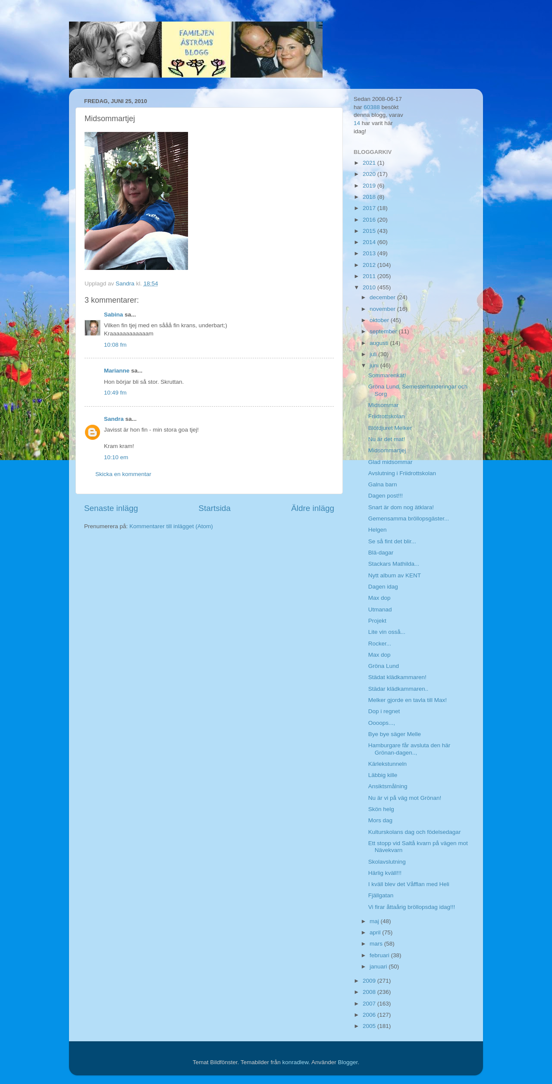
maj (375, 921)
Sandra (114, 419)
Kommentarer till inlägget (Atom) (171, 526)
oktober (380, 320)
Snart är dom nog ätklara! (401, 507)
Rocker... (379, 643)
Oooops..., (381, 723)
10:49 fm (115, 392)
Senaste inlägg (111, 508)
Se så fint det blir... (392, 541)
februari (380, 955)
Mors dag (380, 820)
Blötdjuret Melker (390, 428)
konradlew (295, 1062)
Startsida (214, 508)
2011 (370, 276)
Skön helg (381, 809)
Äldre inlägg (312, 508)
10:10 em (116, 457)
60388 (372, 107)
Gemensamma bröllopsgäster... (408, 518)
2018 (370, 197)
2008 (370, 992)
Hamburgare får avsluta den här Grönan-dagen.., (409, 748)
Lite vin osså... (386, 632)
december (383, 297)
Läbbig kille (383, 775)
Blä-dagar (381, 552)
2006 (370, 1015)
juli (374, 354)
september (384, 331)
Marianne (116, 370)
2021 (370, 163)
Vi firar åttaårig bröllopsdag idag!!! (411, 907)
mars (377, 943)
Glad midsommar (390, 462)
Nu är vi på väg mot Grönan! (405, 798)
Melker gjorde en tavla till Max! (407, 700)
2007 (370, 1003)
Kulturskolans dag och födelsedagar (414, 832)
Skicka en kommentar (123, 474)
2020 (370, 174)
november (383, 309)
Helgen (377, 529)
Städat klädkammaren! (397, 677)
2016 (370, 219)
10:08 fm (115, 344)
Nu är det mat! (386, 439)
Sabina (113, 314)
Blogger (348, 1062)
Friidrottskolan (386, 416)
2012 (370, 265)
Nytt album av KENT (394, 575)
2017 (370, 208)
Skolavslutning (387, 861)
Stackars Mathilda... (394, 564)
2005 (370, 1026)
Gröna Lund (383, 666)
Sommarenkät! (387, 375)
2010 (370, 287)
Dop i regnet (384, 711)
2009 (370, 980)
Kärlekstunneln (387, 764)
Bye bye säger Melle (394, 734)
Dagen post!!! (385, 495)
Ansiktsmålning (388, 786)
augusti (380, 343)
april (376, 932)
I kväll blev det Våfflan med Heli (408, 884)
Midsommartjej (387, 450)
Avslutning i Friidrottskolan (402, 473)
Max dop (379, 598)
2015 (370, 231)
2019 (370, 185)
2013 (370, 253)
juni (375, 365)
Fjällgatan (381, 895)
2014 (370, 242)
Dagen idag (383, 586)
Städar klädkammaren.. (398, 689)
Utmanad (380, 609)
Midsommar (383, 405)
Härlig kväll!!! (384, 873)
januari (379, 966)
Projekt (377, 620)
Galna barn (382, 484)
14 (357, 123)
